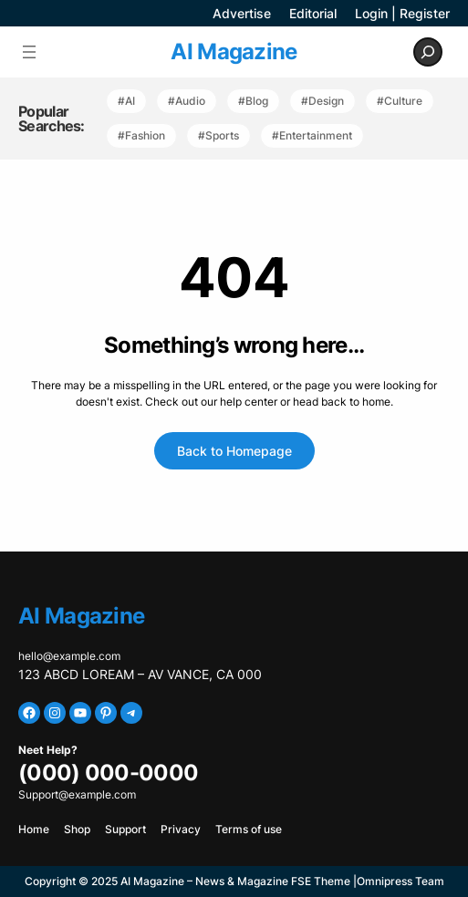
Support (125, 829)
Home (33, 829)
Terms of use (248, 829)
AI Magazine (233, 51)
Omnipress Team (400, 881)
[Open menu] (29, 52)
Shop (77, 829)
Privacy (181, 829)
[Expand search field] (427, 52)
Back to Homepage (234, 451)
